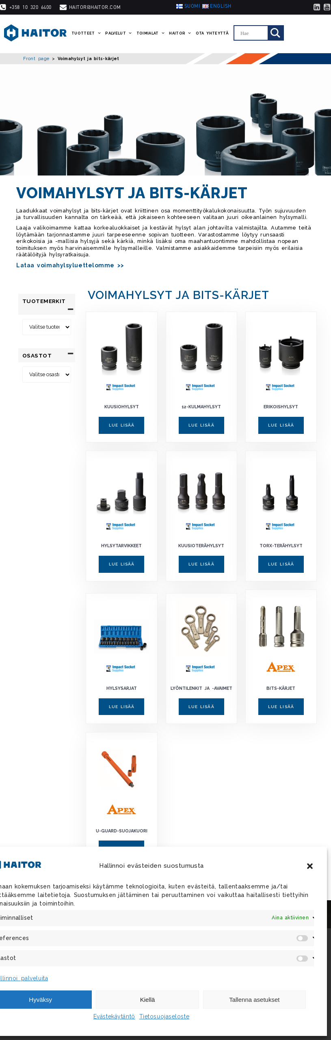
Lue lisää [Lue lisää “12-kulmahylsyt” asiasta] (201, 425)
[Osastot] (46, 368)
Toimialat (150, 33)
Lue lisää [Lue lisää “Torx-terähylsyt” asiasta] (281, 564)
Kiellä (147, 999)
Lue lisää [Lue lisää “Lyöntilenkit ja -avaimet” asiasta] (201, 706)
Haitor (180, 33)
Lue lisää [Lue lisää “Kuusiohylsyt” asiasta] (122, 425)
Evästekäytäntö (114, 1016)
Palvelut (118, 33)
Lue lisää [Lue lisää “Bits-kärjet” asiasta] (281, 706)
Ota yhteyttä (212, 33)
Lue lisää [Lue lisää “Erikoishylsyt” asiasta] (281, 425)
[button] (310, 866)
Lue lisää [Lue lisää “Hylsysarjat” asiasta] (122, 706)
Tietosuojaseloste (164, 1016)
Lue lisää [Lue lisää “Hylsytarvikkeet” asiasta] (122, 564)
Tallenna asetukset (254, 999)
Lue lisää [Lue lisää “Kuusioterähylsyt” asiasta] (201, 564)
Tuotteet (86, 33)
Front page (36, 58)
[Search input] (253, 33)
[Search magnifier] (275, 33)
